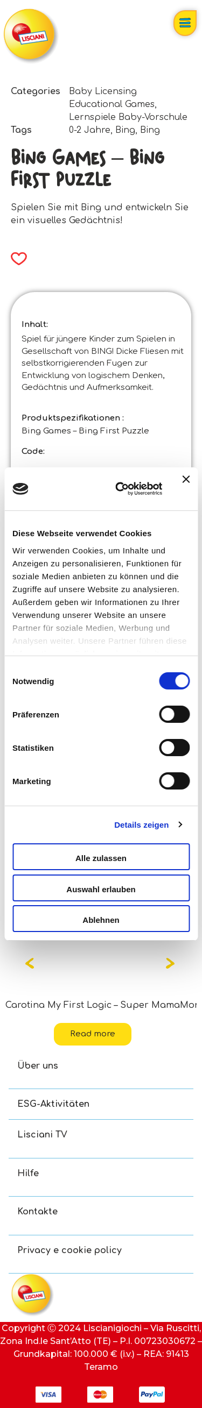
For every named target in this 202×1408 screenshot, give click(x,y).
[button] (15, 258)
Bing (125, 130)
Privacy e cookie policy (69, 1250)
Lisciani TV (42, 1135)
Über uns (37, 1066)
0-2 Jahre (89, 130)
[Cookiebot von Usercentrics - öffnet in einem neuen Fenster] (120, 489)
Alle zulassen (101, 858)
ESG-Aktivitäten (53, 1104)
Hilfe (28, 1173)
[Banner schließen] (186, 488)
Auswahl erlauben (100, 889)
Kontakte (37, 1212)
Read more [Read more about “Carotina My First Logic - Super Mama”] (92, 1034)
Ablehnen (100, 920)
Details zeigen (141, 824)
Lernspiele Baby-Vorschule (128, 117)
